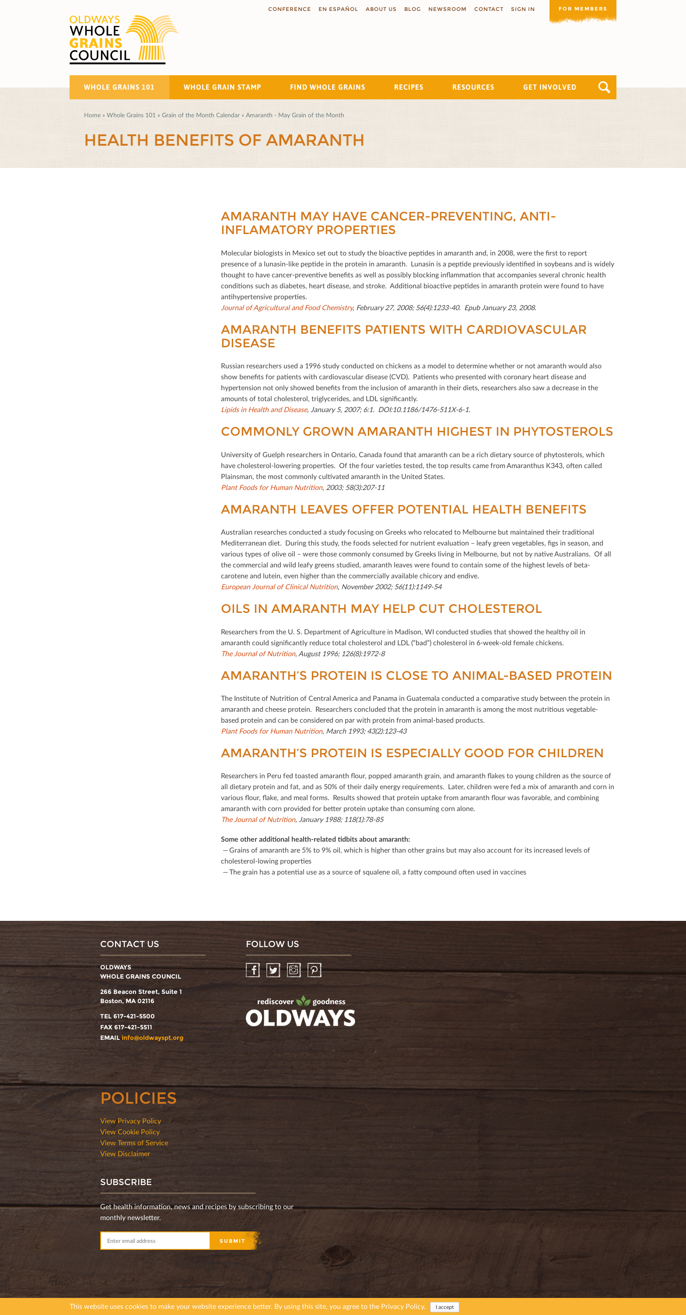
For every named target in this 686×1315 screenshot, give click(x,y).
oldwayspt (300, 1014)
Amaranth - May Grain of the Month (295, 115)
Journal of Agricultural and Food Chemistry (287, 307)
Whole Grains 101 (119, 87)
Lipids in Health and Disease (264, 409)
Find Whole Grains (327, 87)
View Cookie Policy (130, 1131)
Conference (286, 9)
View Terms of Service (134, 1142)
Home (92, 115)
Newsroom (444, 9)
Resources (473, 87)
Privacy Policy (402, 1306)
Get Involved (550, 87)
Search (604, 87)
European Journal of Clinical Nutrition (279, 586)
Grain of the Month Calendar (201, 115)
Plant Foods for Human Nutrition (271, 487)
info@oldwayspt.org (152, 1038)
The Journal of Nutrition (258, 653)
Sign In (520, 9)
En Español (335, 9)
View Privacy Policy (130, 1120)
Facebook (253, 970)
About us (378, 9)
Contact (485, 9)
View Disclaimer (125, 1153)
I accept (445, 1307)
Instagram (294, 970)
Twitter (274, 970)
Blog (409, 9)
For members (581, 8)
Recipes (409, 87)
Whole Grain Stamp (222, 87)
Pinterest (315, 970)
